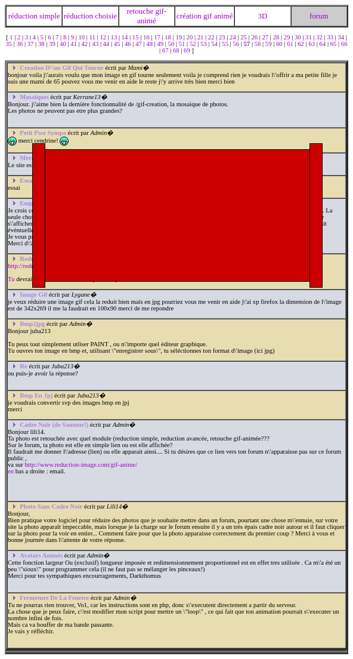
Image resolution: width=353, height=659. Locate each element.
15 (136, 37)
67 (166, 50)
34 (342, 37)
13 (115, 37)
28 (277, 37)
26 (255, 37)
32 (320, 37)
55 (226, 44)
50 (172, 44)
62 (301, 44)
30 (298, 37)
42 (85, 44)
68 (177, 50)
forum (319, 15)
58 (258, 44)
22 (212, 37)
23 (223, 37)
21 (201, 37)
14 (125, 37)
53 (204, 44)
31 (309, 37)
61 (291, 44)
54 (215, 44)
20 (190, 37)
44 (107, 44)
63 (312, 44)
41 (74, 44)
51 (183, 44)
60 (280, 44)
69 (187, 50)
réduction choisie (90, 15)
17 (158, 37)
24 (233, 37)
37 (31, 44)
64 (323, 44)
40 (63, 44)
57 (248, 44)
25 (244, 37)
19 (179, 37)
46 (128, 44)
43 (96, 44)
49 (161, 44)
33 (331, 37)
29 (288, 37)
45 (118, 44)
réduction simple (34, 15)
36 (20, 44)
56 (236, 44)
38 (42, 44)
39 (53, 44)
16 (147, 37)
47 (139, 44)
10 (82, 37)
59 (269, 44)
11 (93, 37)
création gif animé (204, 15)
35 (9, 44)
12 (103, 37)
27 (266, 37)
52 (193, 44)
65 (334, 44)
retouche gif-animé (146, 16)
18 (168, 37)
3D (262, 15)
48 (150, 44)
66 (344, 44)
